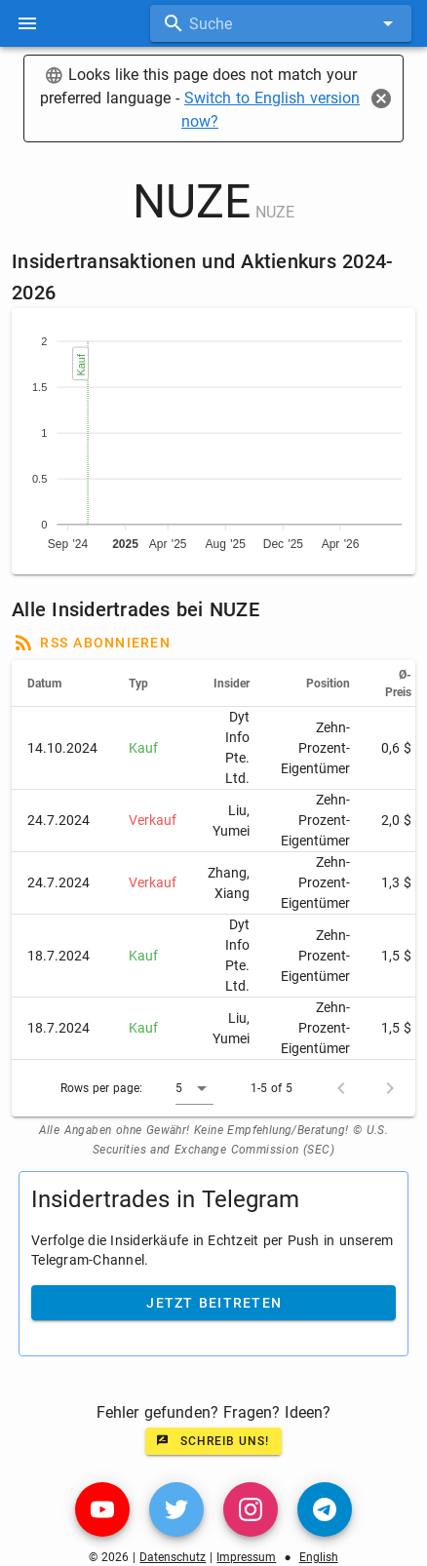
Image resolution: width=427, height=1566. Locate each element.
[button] (194, 1088)
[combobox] (280, 23)
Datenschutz (172, 1557)
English (318, 1557)
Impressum (246, 1557)
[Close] (381, 98)
